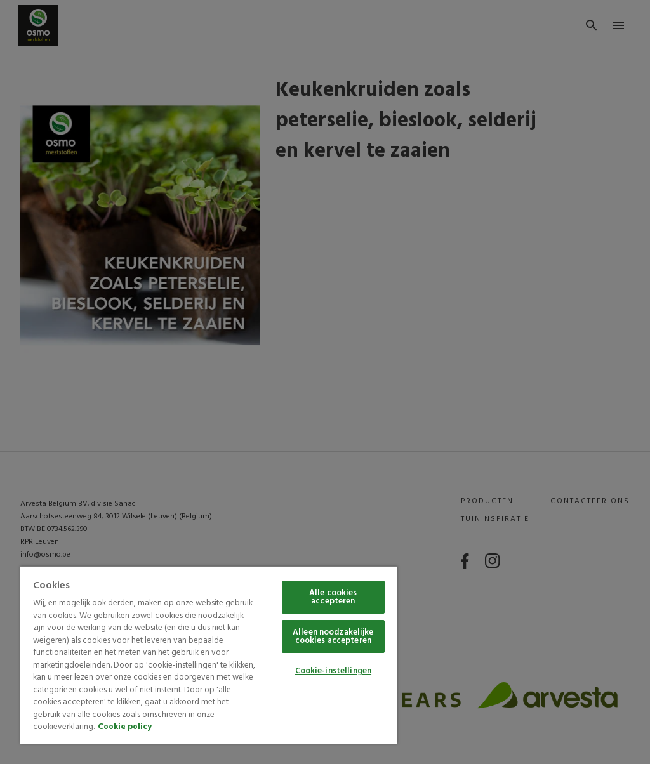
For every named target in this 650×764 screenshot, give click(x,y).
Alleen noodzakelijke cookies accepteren (333, 636)
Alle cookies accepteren (333, 597)
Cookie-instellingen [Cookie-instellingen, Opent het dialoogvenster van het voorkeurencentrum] (333, 671)
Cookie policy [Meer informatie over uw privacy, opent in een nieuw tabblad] (125, 727)
